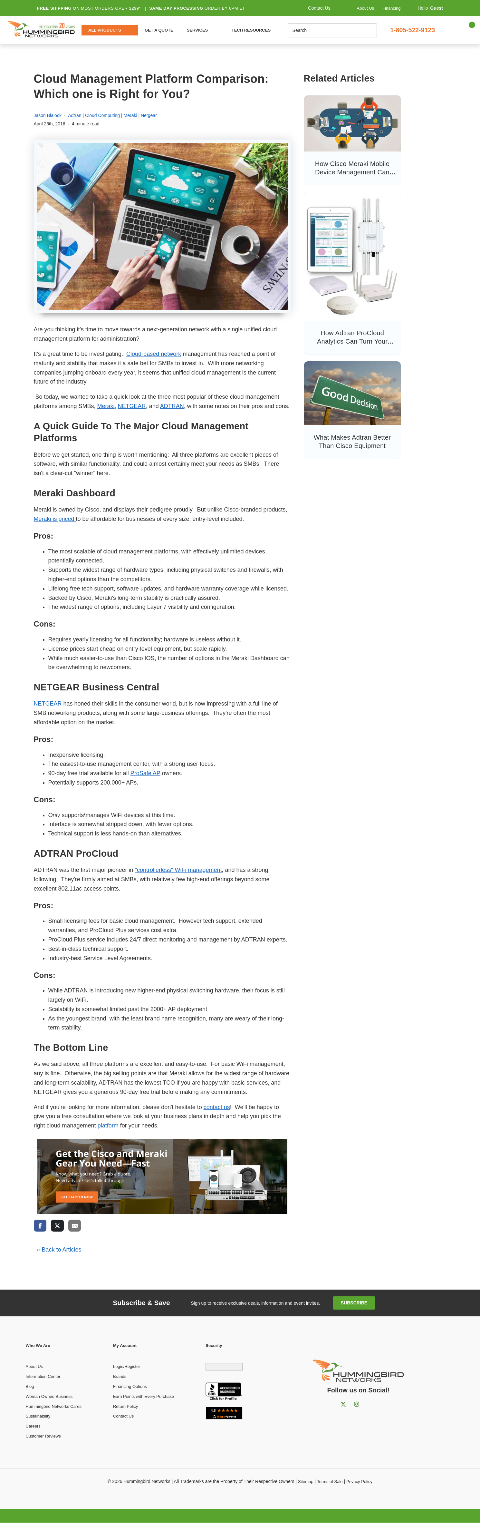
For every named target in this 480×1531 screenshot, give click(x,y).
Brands (119, 1376)
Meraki (130, 115)
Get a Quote (159, 30)
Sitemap (305, 1481)
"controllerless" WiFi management (178, 870)
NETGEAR (132, 406)
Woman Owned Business (49, 1396)
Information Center (43, 1376)
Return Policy (125, 1406)
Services (197, 30)
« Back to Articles (59, 1249)
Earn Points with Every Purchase (143, 1396)
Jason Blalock (48, 115)
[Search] (320, 30)
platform (108, 1125)
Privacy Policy (359, 1481)
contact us (217, 1107)
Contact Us (123, 1416)
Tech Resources (251, 30)
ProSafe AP (145, 773)
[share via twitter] (57, 1225)
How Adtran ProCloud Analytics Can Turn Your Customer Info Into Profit (352, 341)
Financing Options (130, 1386)
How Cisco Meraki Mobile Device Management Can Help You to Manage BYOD (352, 172)
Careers (33, 1426)
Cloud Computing (102, 115)
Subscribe (354, 1302)
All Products (104, 30)
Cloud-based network (153, 354)
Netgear (149, 115)
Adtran (74, 115)
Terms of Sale (329, 1481)
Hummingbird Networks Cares (54, 1406)
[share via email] (74, 1225)
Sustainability (38, 1416)
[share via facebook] (40, 1225)
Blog (30, 1386)
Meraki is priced (55, 519)
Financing (391, 7)
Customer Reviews (43, 1436)
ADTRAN (172, 406)
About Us (365, 7)
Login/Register (126, 1366)
